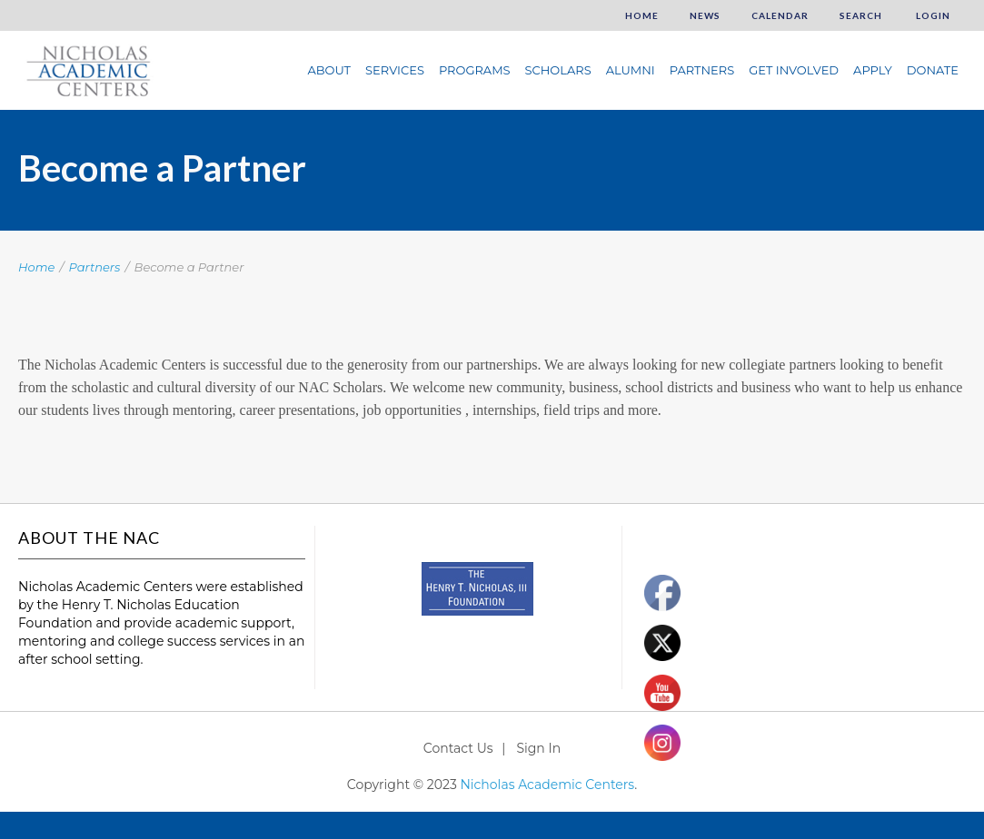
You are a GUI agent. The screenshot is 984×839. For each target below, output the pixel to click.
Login (931, 15)
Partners (702, 70)
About (329, 70)
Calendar (780, 15)
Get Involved (794, 70)
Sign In (538, 748)
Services (394, 70)
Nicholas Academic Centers (547, 784)
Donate (933, 70)
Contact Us (458, 748)
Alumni (630, 70)
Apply (872, 70)
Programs (475, 70)
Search (861, 15)
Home (642, 15)
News (705, 15)
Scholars (558, 70)
